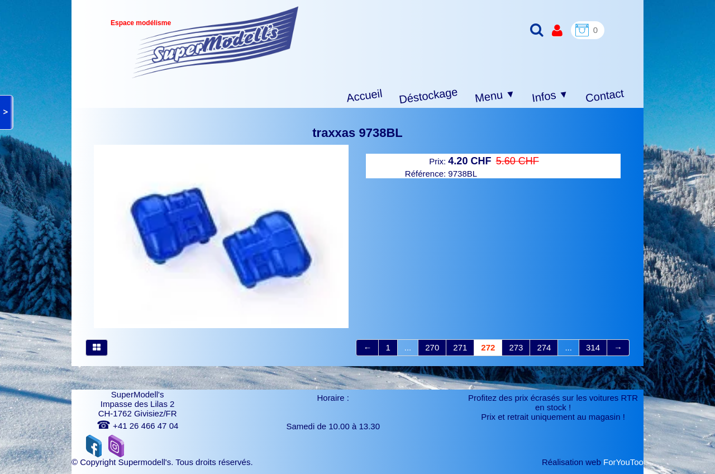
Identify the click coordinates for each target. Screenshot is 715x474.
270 (432, 347)
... (408, 347)
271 (460, 347)
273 (516, 347)
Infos (550, 96)
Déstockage (428, 96)
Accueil (364, 96)
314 (593, 347)
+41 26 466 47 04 (137, 425)
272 (488, 347)
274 (544, 347)
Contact (605, 95)
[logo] (215, 42)
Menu (495, 96)
